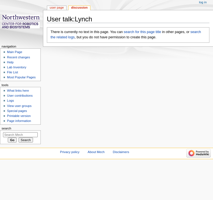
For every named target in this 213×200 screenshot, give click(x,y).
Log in (203, 2)
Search (6, 128)
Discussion (79, 7)
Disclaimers (121, 152)
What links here (18, 90)
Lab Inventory (16, 67)
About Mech (96, 152)
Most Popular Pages (21, 77)
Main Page (14, 52)
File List (12, 72)
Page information (19, 120)
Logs (10, 100)
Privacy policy (70, 152)
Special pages (17, 110)
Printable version (19, 116)
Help (10, 62)
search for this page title (142, 32)
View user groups (19, 106)
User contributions (19, 95)
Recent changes (18, 57)
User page (57, 7)
